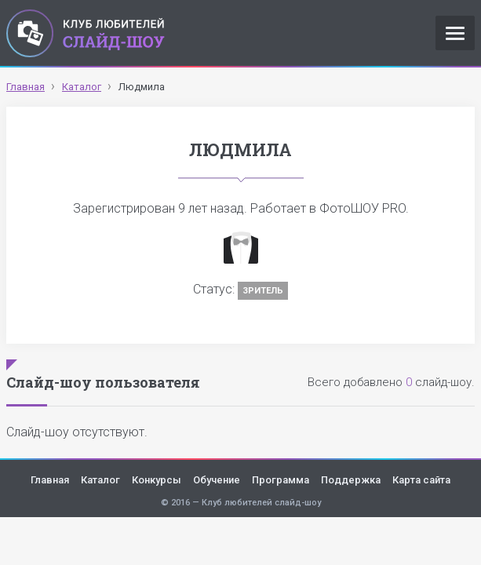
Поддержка (351, 480)
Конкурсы (156, 480)
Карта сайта (421, 480)
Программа (280, 480)
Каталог (100, 480)
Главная (50, 480)
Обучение (216, 480)
